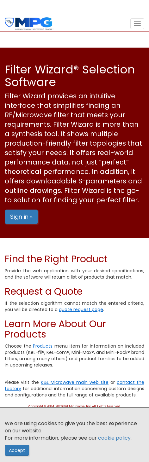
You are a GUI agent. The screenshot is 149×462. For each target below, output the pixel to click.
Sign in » (21, 217)
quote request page (81, 309)
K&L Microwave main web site (75, 382)
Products (43, 346)
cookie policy (114, 438)
